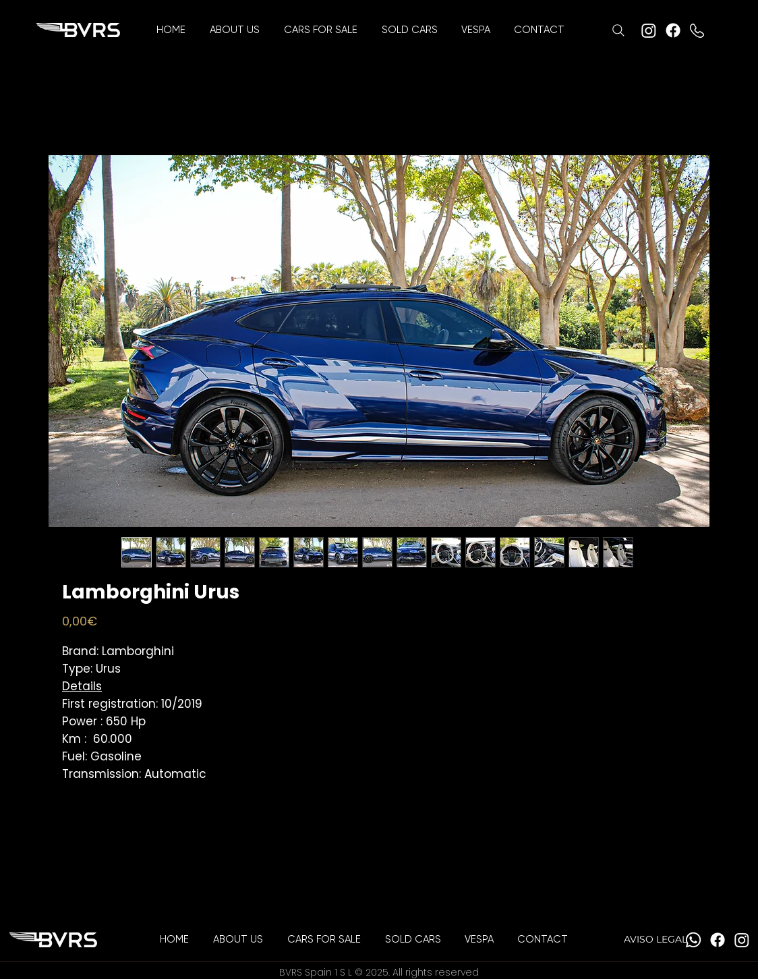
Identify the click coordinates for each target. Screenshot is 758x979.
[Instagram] (648, 30)
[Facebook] (673, 30)
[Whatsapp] (693, 939)
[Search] (618, 30)
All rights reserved (435, 972)
